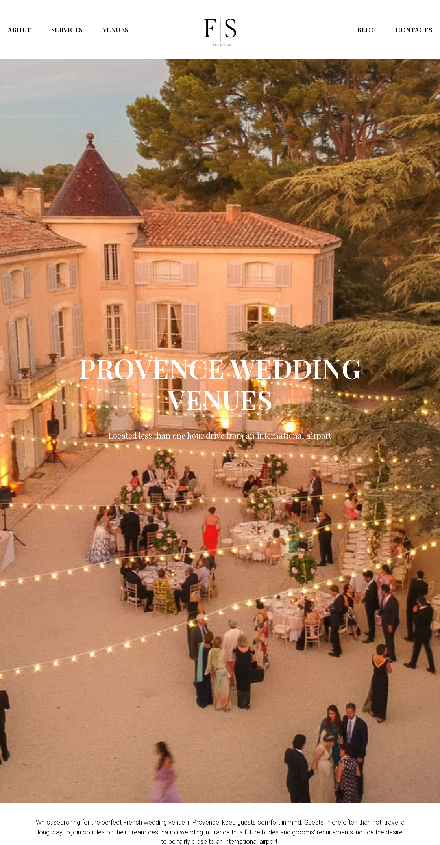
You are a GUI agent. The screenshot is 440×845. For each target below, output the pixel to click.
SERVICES (67, 30)
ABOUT (19, 30)
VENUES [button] (116, 30)
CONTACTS (414, 30)
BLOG (366, 30)
